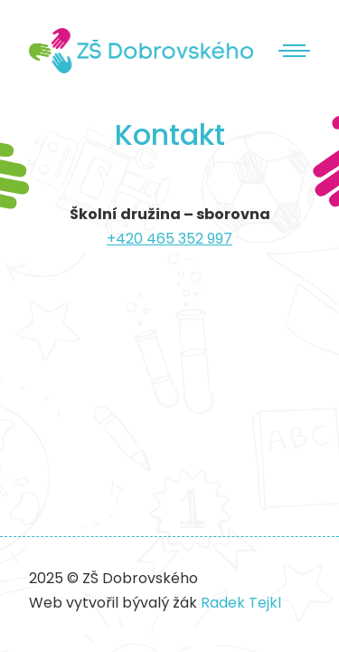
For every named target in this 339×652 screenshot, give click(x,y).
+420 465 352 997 (169, 238)
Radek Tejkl (241, 602)
